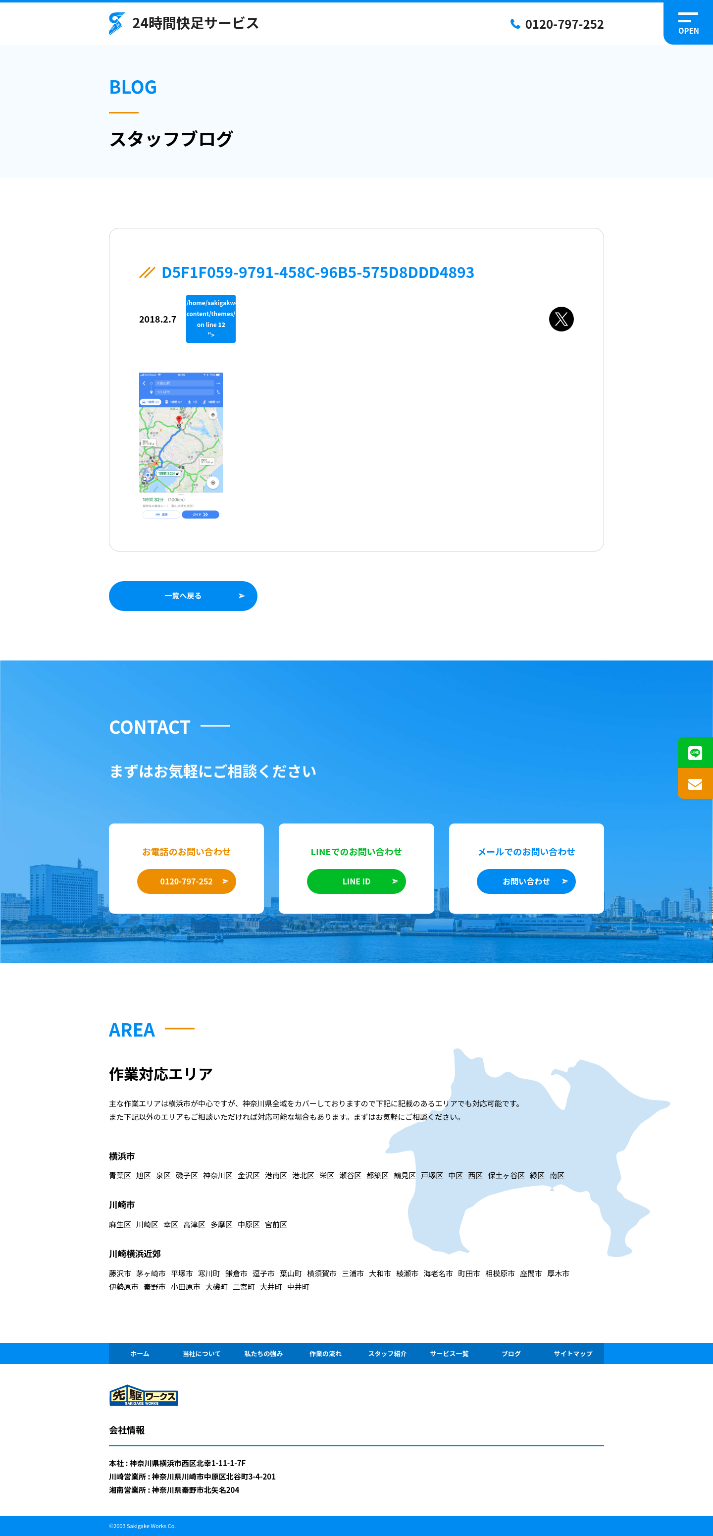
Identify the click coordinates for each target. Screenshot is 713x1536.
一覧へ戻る (183, 595)
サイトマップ (573, 1353)
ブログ (511, 1353)
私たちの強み (263, 1353)
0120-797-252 (564, 23)
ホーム (140, 1353)
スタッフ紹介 (387, 1353)
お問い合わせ (526, 881)
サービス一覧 (449, 1353)
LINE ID (357, 881)
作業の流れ (325, 1353)
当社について (202, 1353)
